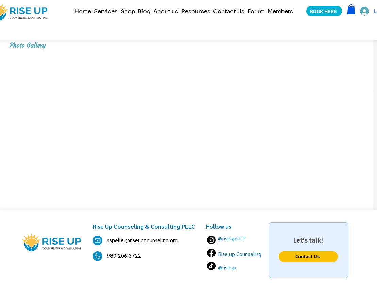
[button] (351, 9)
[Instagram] (211, 240)
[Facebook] (211, 253)
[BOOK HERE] (324, 11)
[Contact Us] (308, 256)
